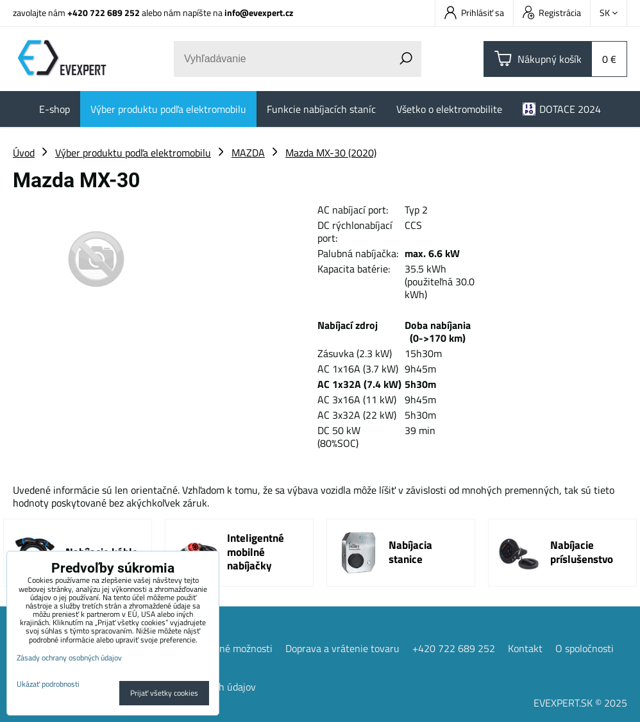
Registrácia (552, 12)
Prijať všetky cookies (164, 693)
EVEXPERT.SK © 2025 (580, 702)
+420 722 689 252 (103, 12)
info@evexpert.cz (258, 12)
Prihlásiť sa (474, 12)
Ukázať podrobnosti (48, 684)
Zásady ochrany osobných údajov (69, 657)
